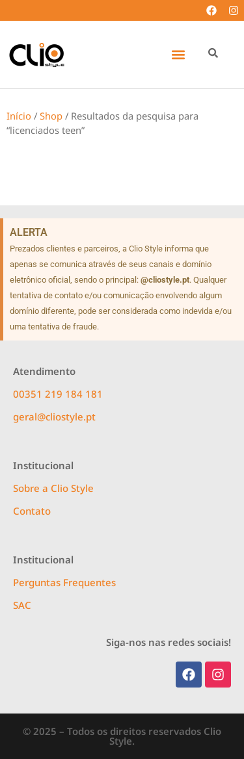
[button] (178, 55)
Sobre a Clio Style (53, 488)
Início (19, 115)
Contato (32, 510)
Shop (51, 115)
